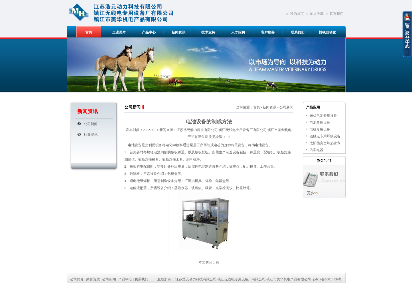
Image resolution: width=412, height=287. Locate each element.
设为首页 (297, 14)
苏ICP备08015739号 (327, 279)
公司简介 (77, 279)
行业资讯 (91, 134)
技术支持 (208, 32)
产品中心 (149, 32)
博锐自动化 (327, 32)
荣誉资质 (93, 279)
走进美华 (119, 32)
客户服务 (268, 32)
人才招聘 (238, 32)
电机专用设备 (320, 129)
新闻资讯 (178, 32)
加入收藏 (317, 14)
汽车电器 (316, 150)
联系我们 (336, 14)
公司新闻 (91, 124)
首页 (88, 32)
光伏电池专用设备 (323, 116)
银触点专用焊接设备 (325, 136)
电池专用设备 (320, 122)
